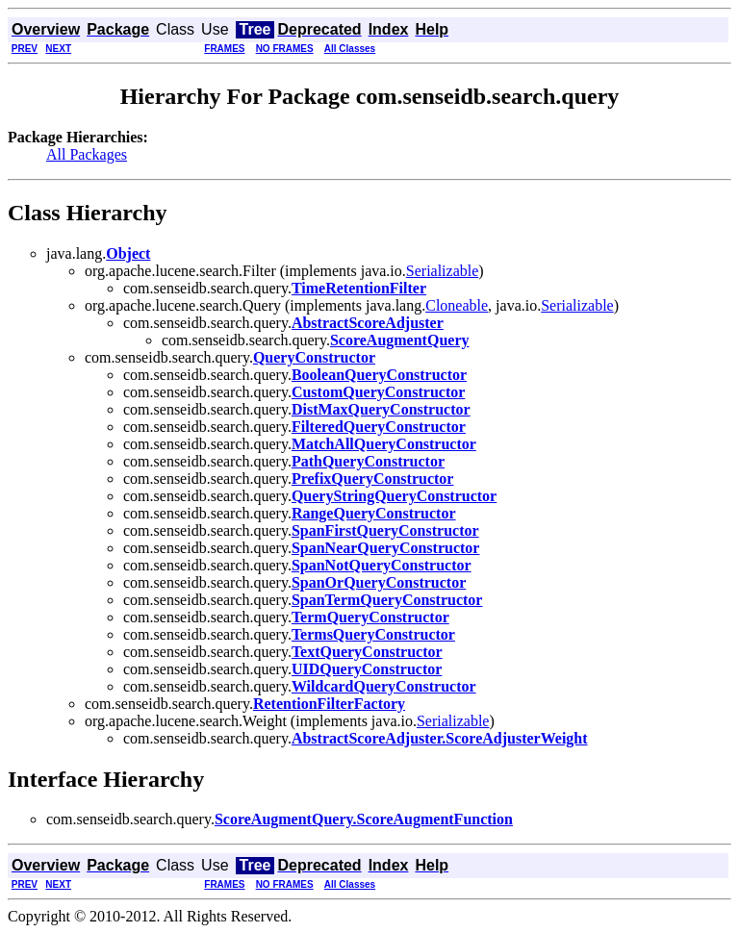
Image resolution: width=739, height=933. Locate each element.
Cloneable (456, 305)
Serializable (442, 271)
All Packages (86, 154)
